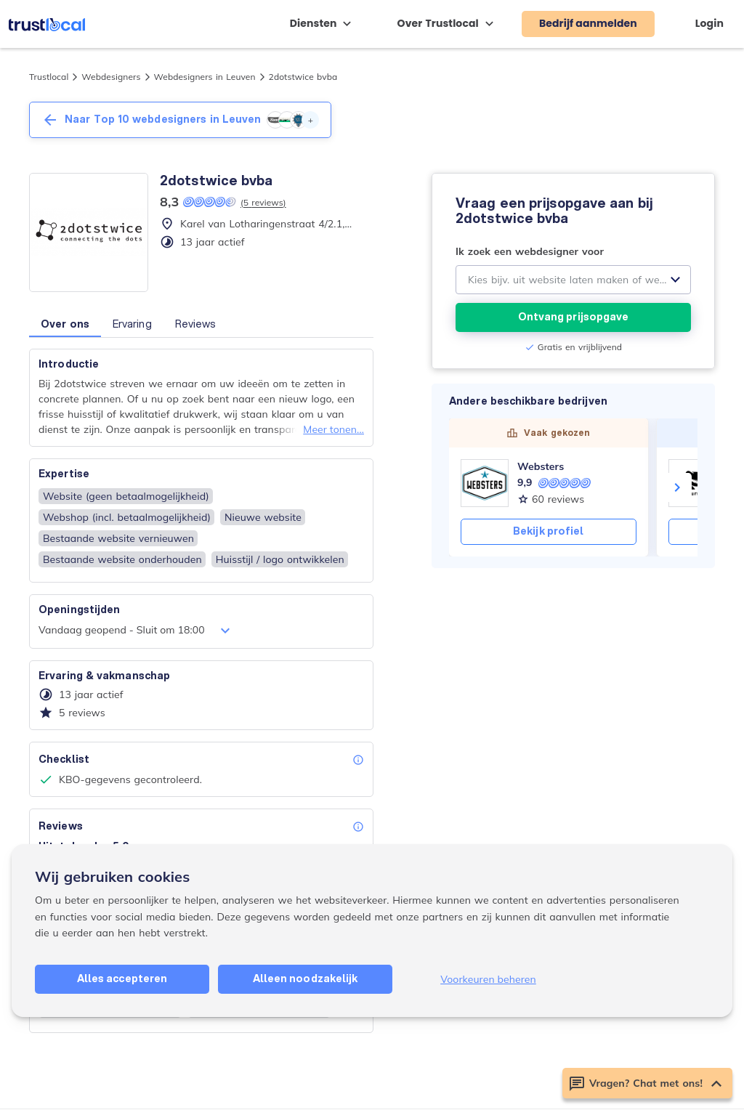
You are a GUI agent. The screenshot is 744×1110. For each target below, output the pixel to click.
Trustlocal (48, 76)
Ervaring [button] (132, 324)
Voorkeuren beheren (488, 979)
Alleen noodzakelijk (305, 978)
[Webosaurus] (692, 483)
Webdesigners (110, 76)
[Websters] (485, 483)
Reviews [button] (196, 324)
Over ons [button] (65, 324)
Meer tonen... (333, 429)
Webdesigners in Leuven (205, 76)
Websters (540, 466)
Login (709, 23)
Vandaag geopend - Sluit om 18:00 (136, 630)
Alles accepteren (122, 978)
